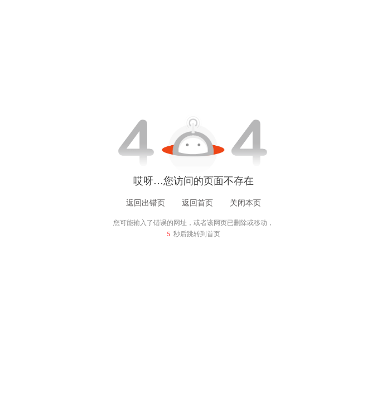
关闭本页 (245, 203)
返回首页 (197, 203)
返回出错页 (145, 203)
